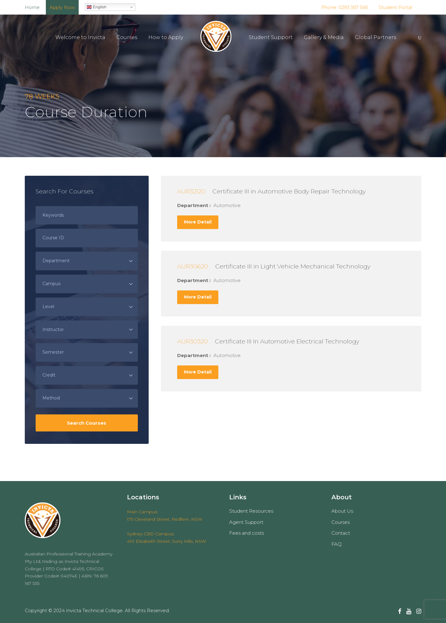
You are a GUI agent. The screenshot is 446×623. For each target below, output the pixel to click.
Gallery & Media (324, 37)
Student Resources (251, 511)
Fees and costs (246, 533)
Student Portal (395, 7)
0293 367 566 (352, 7)
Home (32, 7)
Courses (126, 37)
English (96, 7)
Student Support (271, 37)
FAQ (336, 544)
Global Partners (375, 37)
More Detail (198, 222)
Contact (340, 533)
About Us (342, 511)
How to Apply (165, 37)
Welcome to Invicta (80, 37)
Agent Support (246, 522)
